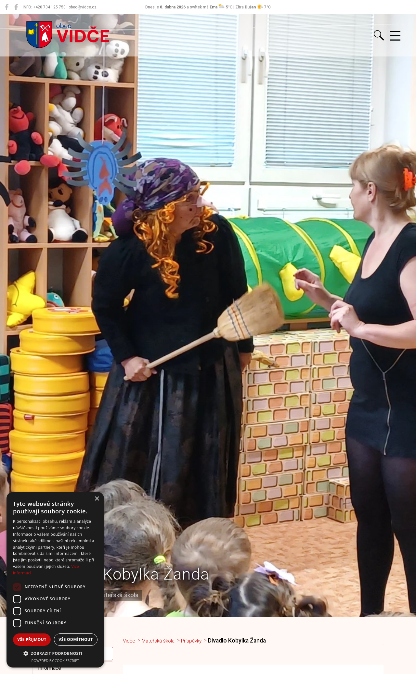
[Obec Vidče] (6, 7)
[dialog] (55, 580)
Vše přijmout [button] (31, 639)
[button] (55, 653)
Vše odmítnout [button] (75, 639)
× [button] (96, 498)
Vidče (130, 640)
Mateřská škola (162, 640)
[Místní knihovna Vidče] (16, 7)
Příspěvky (199, 640)
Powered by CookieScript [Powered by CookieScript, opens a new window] (55, 660)
